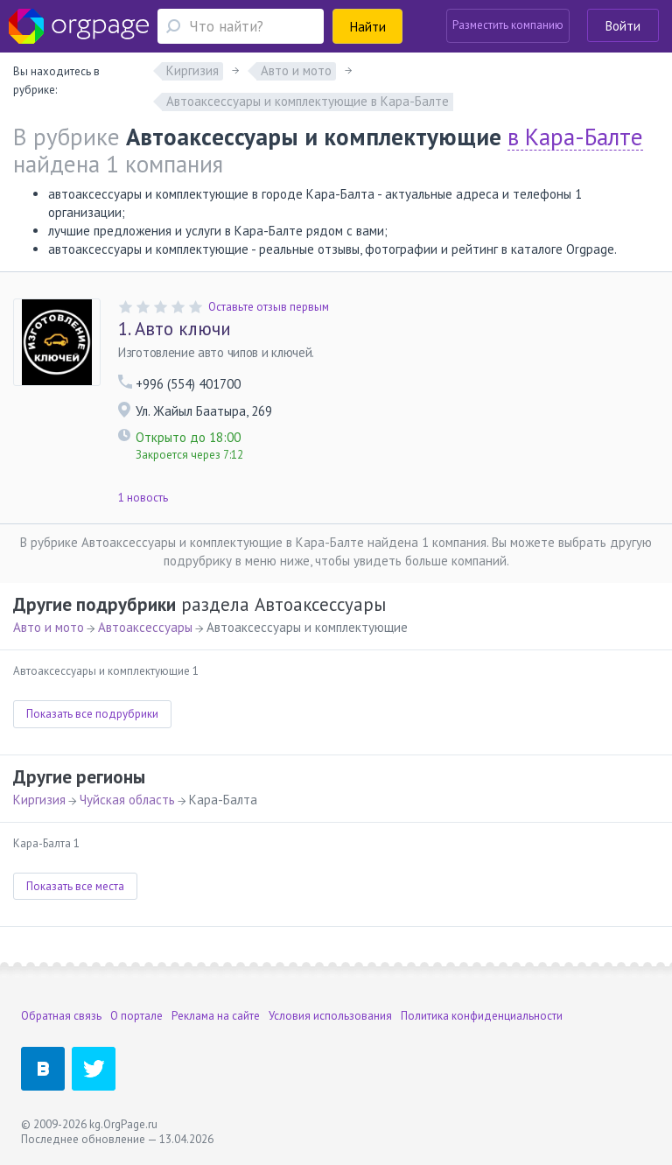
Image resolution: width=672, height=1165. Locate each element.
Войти (623, 26)
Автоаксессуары (145, 627)
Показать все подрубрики (92, 713)
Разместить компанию (508, 25)
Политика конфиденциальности (482, 1015)
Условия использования (330, 1015)
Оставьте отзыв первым (268, 306)
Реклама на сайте (216, 1015)
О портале (136, 1015)
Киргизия (39, 799)
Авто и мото (48, 627)
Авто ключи (174, 329)
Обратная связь (61, 1015)
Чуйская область (127, 799)
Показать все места (75, 886)
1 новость (143, 497)
